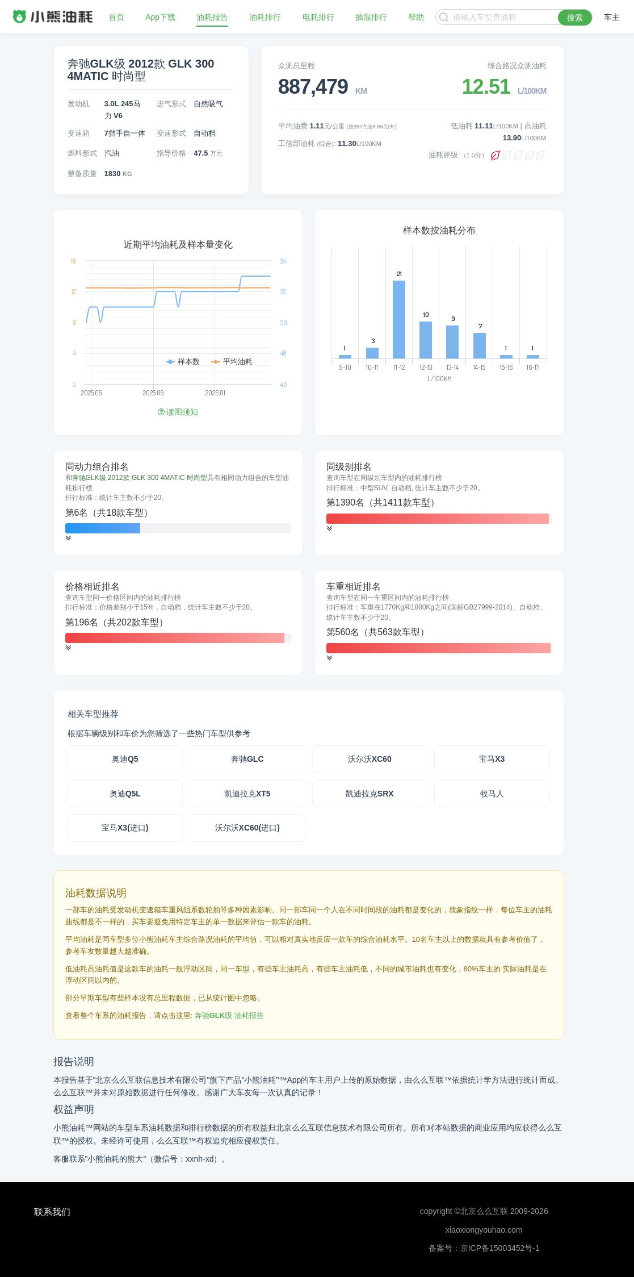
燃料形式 (82, 153)
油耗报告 (212, 17)
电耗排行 (318, 17)
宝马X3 (492, 758)
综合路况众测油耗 (517, 65)
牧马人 (492, 793)
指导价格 (171, 153)
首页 (116, 17)
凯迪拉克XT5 (247, 793)
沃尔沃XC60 (370, 758)
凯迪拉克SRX (370, 793)
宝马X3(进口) (125, 827)
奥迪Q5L (125, 793)
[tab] (178, 502)
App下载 (160, 17)
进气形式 (171, 103)
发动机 (79, 103)
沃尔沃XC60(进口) (247, 827)
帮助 (416, 17)
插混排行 (371, 17)
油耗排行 (265, 17)
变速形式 (171, 133)
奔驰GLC (247, 758)
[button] (68, 538)
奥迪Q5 (125, 758)
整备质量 (82, 173)
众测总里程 (296, 65)
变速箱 (79, 133)
